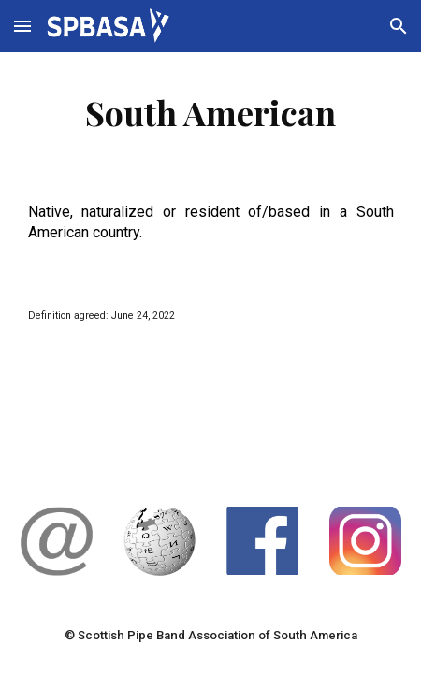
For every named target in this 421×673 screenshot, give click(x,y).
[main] (211, 112)
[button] (22, 25)
